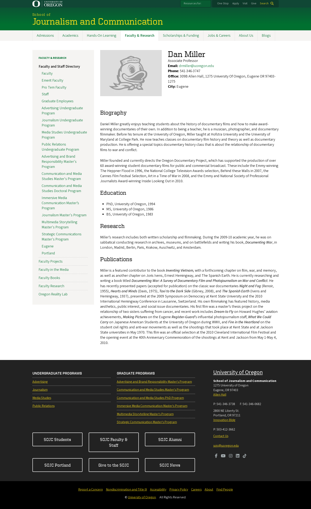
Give (253, 3)
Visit (245, 3)
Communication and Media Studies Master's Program (62, 176)
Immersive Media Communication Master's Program (152, 406)
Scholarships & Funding (181, 35)
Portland (48, 253)
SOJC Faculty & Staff (113, 442)
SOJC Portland (57, 465)
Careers (196, 489)
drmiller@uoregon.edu (196, 65)
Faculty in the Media (54, 269)
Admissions (45, 35)
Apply (235, 3)
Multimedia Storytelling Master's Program (59, 224)
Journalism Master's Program (64, 215)
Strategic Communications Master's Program (61, 236)
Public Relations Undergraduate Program (60, 147)
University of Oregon (238, 372)
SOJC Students (57, 439)
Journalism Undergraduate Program (62, 122)
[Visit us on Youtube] (223, 456)
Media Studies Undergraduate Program (64, 135)
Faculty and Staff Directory (59, 66)
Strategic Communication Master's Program (147, 422)
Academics (70, 35)
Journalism (40, 389)
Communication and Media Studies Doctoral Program (62, 188)
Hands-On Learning (101, 35)
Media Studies (41, 398)
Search (264, 3)
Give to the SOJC (113, 465)
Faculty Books (49, 277)
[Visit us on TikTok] (244, 456)
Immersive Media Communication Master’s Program (60, 203)
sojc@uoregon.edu (226, 445)
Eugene (48, 246)
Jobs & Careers (219, 35)
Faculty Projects (51, 261)
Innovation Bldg (224, 420)
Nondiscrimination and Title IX (126, 489)
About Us (246, 35)
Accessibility (158, 489)
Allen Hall (219, 394)
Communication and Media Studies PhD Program (150, 398)
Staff (45, 94)
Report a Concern (90, 489)
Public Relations (43, 406)
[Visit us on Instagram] (230, 456)
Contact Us (220, 436)
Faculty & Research (139, 35)
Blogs (266, 35)
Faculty (47, 73)
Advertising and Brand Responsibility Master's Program (59, 161)
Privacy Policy (178, 489)
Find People (224, 489)
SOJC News (170, 465)
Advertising (40, 381)
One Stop (223, 3)
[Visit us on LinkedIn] (237, 456)
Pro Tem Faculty (54, 87)
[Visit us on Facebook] (216, 456)
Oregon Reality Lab (53, 294)
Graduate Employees (57, 101)
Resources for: (192, 3)
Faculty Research (51, 286)
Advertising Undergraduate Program (62, 111)
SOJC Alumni (170, 439)
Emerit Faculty (52, 80)
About (209, 489)
